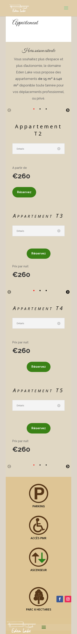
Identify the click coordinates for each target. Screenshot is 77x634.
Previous (9, 110)
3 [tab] (46, 109)
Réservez (24, 192)
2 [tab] (40, 109)
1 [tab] (34, 109)
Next (68, 110)
